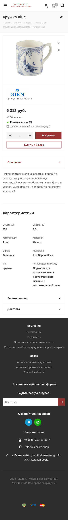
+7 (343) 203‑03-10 (36, 439)
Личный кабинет (34, 372)
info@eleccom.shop (37, 446)
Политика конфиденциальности (34, 342)
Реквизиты (34, 337)
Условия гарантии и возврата (34, 367)
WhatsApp (37, 422)
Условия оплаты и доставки (34, 362)
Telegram (28, 422)
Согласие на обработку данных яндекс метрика (34, 347)
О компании (34, 332)
